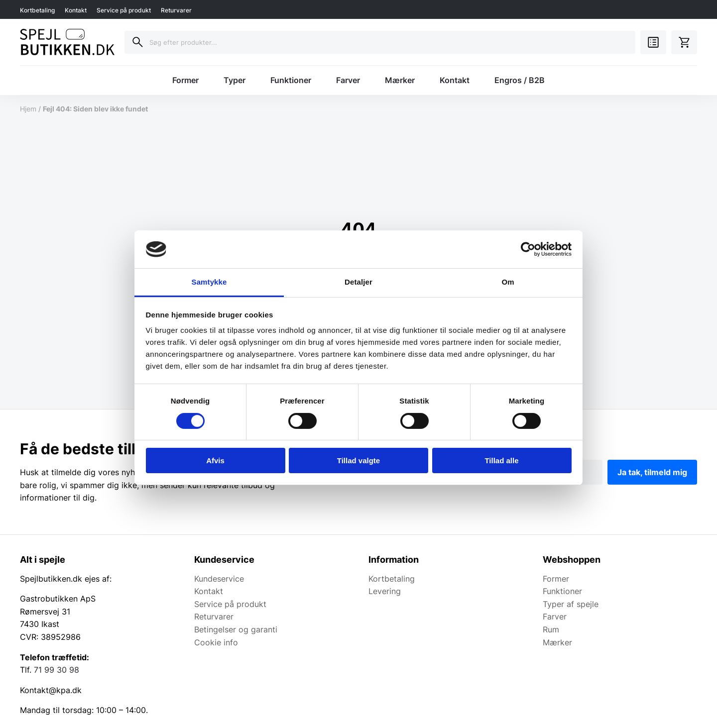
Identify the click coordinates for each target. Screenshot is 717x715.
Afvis (215, 460)
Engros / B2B (519, 80)
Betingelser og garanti (235, 629)
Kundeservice (219, 579)
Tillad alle (501, 460)
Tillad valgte (358, 460)
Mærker (400, 80)
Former (185, 80)
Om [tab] (507, 282)
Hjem (28, 108)
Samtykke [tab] (209, 282)
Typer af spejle (570, 604)
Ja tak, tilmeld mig (652, 472)
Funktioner (290, 80)
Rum (551, 629)
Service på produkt (124, 10)
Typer (234, 80)
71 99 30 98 (56, 670)
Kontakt (76, 10)
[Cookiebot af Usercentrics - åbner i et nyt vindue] (528, 249)
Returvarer (176, 10)
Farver (348, 80)
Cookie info (216, 642)
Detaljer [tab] (358, 282)
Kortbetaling (37, 10)
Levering (384, 591)
